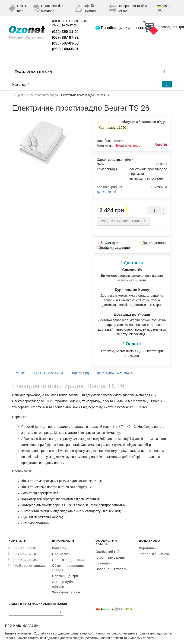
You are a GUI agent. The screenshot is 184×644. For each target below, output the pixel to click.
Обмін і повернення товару (68, 568)
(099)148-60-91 (25, 548)
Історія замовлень (110, 557)
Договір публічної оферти (66, 584)
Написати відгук (153, 122)
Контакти (59, 548)
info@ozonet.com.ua (29, 565)
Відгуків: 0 (129, 122)
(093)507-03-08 (25, 560)
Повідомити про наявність (124, 221)
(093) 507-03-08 (65, 43)
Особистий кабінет (110, 552)
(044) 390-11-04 (65, 32)
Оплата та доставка (68, 560)
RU (160, 10)
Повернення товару (111, 569)
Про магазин (62, 554)
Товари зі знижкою (154, 554)
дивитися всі (106, 192)
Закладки (103, 563)
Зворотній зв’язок (66, 592)
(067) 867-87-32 (65, 37)
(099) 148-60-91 (65, 49)
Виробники (148, 548)
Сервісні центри (65, 576)
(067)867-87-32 (25, 554)
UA (164, 6)
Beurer (119, 141)
